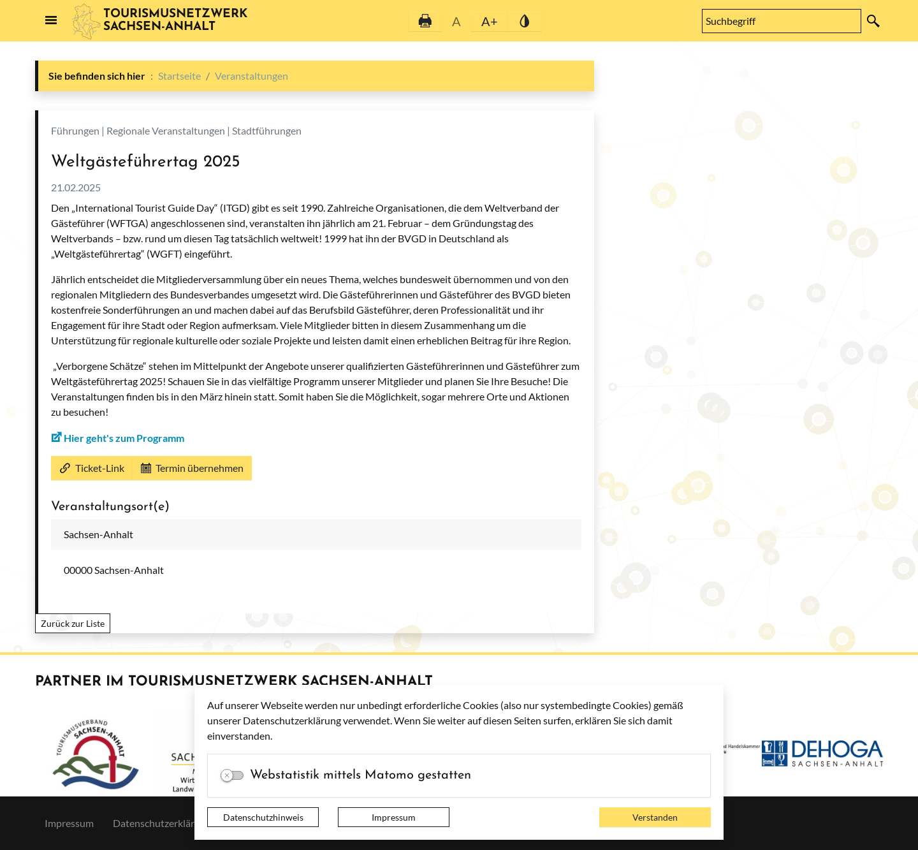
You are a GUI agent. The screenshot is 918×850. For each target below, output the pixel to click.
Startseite (179, 76)
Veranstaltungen (251, 76)
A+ (489, 21)
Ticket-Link (91, 468)
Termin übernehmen (192, 468)
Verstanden (655, 817)
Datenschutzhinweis (263, 817)
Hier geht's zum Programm (124, 438)
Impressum (394, 817)
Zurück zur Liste (73, 623)
